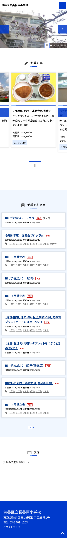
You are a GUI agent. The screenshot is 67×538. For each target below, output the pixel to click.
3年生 (26, 247)
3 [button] (58, 45)
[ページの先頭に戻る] (62, 533)
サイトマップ (13, 527)
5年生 (39, 247)
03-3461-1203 (19, 522)
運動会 (53, 247)
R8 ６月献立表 (15, 260)
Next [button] (62, 29)
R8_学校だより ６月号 (20, 222)
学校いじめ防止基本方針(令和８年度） (29, 387)
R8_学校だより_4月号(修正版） (24, 369)
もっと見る (32, 181)
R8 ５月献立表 (15, 299)
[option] (33, 29)
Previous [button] (4, 29)
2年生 (19, 247)
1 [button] (51, 45)
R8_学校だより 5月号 (19, 282)
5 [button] (65, 45)
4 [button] (62, 45)
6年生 (46, 247)
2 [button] (54, 45)
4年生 (32, 247)
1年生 (12, 247)
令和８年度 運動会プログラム (24, 239)
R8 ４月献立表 (15, 408)
